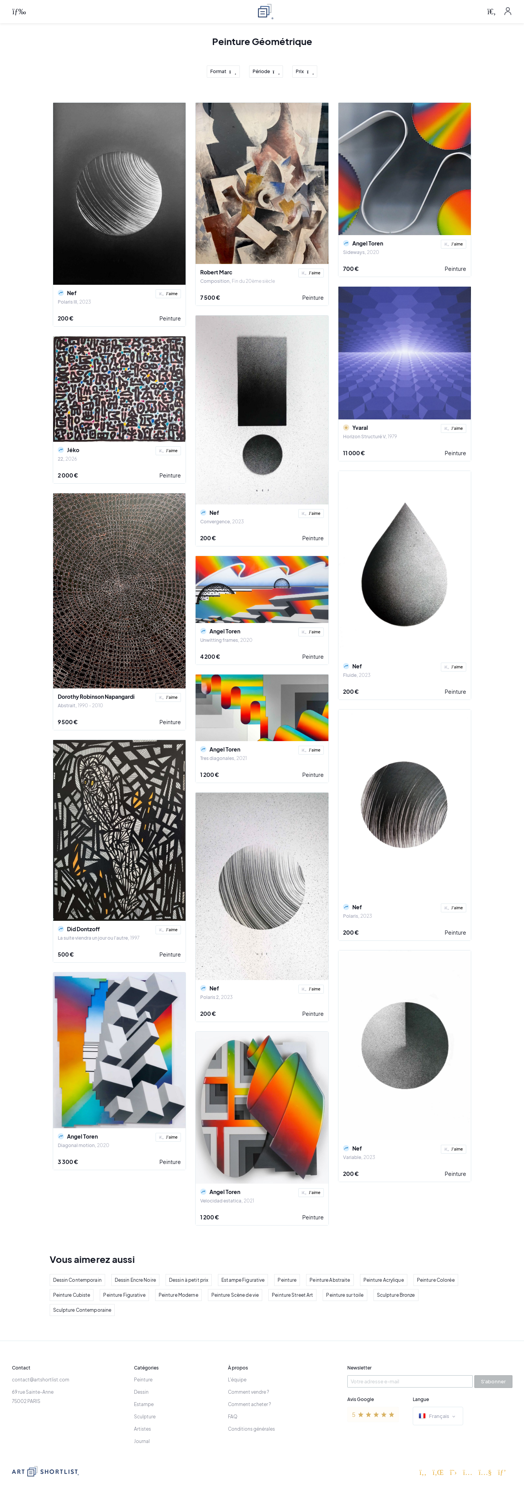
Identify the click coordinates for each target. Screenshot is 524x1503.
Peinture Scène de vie (235, 1295)
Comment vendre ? (248, 1392)
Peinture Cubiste (71, 1295)
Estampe (144, 1404)
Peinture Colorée (436, 1280)
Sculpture (145, 1417)
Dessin (141, 1392)
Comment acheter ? (249, 1404)
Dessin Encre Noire (135, 1280)
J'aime (168, 293)
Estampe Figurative (243, 1280)
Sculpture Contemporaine (82, 1310)
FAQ (233, 1417)
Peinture (170, 318)
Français (438, 1416)
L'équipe (237, 1380)
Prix (305, 71)
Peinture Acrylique (383, 1280)
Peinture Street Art (292, 1295)
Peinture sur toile (344, 1295)
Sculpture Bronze (396, 1295)
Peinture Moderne (178, 1295)
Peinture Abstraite (330, 1280)
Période (266, 71)
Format (223, 71)
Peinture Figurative (124, 1295)
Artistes (142, 1429)
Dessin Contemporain (77, 1280)
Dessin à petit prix (188, 1280)
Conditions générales (251, 1429)
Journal (142, 1441)
